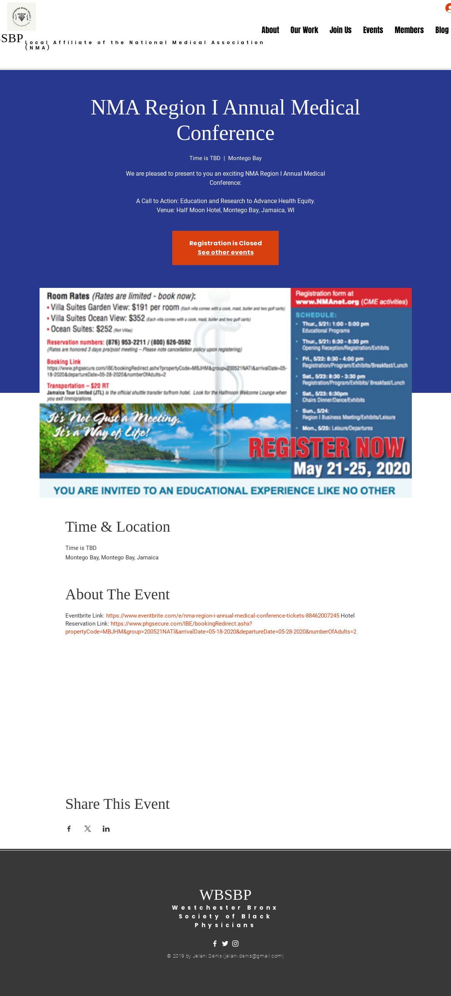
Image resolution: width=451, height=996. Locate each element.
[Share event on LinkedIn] (106, 829)
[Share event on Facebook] (69, 829)
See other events (226, 252)
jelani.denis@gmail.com (253, 956)
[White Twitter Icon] (225, 943)
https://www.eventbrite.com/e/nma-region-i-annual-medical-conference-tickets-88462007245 (222, 615)
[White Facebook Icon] (215, 943)
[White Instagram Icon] (235, 943)
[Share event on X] (87, 829)
